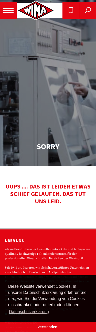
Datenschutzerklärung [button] (29, 311)
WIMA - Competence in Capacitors (36, 10)
